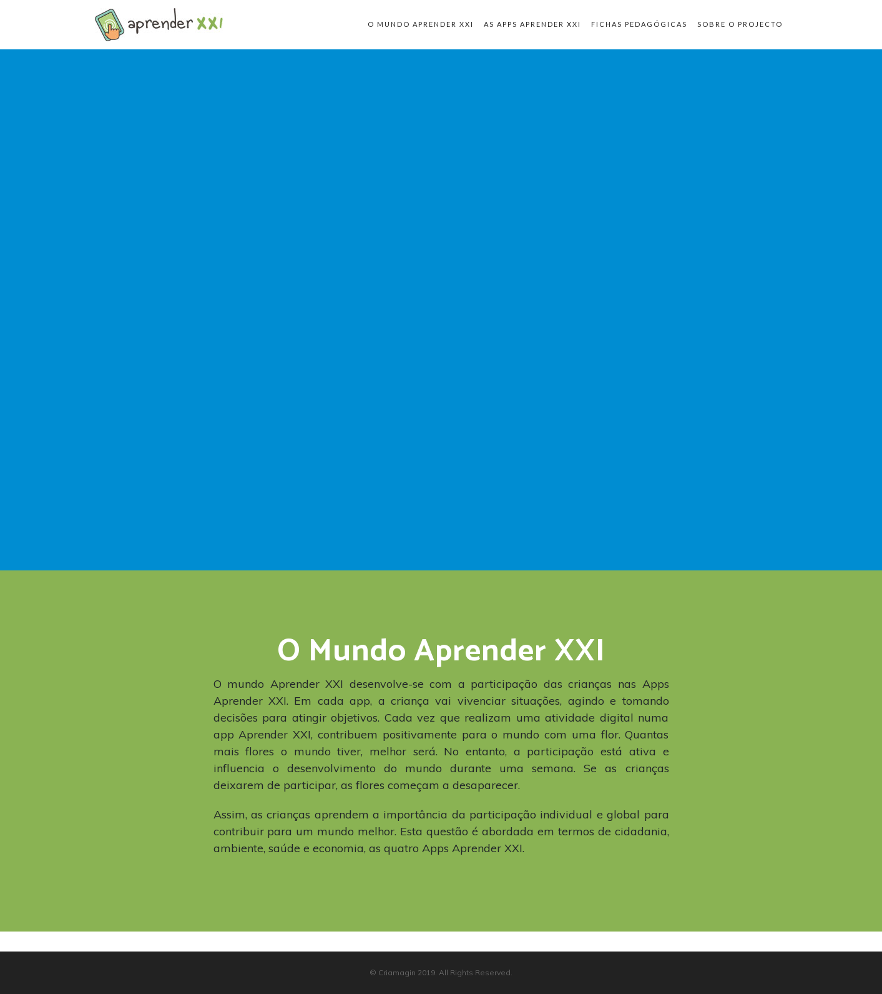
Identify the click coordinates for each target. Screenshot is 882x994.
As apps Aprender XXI (532, 24)
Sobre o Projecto (740, 24)
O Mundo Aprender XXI (421, 24)
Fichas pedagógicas (639, 24)
